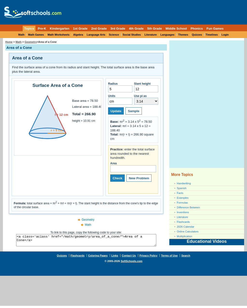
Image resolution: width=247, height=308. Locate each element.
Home (9, 41)
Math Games (36, 34)
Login (225, 34)
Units (120, 99)
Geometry (31, 41)
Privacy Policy (148, 257)
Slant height (146, 87)
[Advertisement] (154, 11)
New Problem (139, 178)
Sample (133, 111)
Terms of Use (169, 257)
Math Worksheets (58, 34)
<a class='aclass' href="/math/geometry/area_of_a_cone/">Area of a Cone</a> (86, 241)
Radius (120, 87)
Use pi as (146, 99)
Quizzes (197, 34)
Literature (150, 34)
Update (115, 111)
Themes (183, 34)
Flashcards (183, 221)
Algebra (78, 34)
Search (185, 257)
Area (133, 167)
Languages (167, 34)
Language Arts (96, 34)
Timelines (212, 34)
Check (117, 178)
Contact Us (129, 257)
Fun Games (215, 28)
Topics (29, 28)
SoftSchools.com (131, 263)
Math (21, 34)
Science (114, 34)
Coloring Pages (98, 257)
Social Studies (132, 34)
